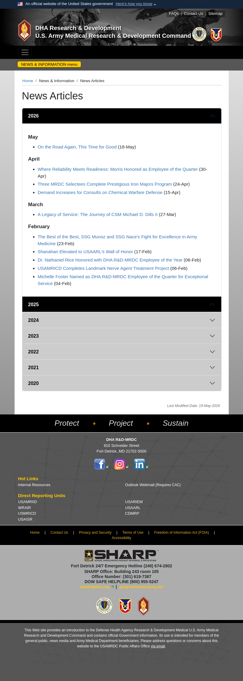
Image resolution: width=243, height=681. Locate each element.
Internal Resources (34, 485)
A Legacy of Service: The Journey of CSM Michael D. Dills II (98, 214)
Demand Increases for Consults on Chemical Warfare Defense (100, 192)
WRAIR (24, 507)
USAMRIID (27, 502)
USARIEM (134, 502)
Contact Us (193, 13)
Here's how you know (134, 3)
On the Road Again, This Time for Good (77, 146)
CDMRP (132, 513)
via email (158, 646)
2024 (33, 320)
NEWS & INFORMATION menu (49, 64)
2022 (33, 351)
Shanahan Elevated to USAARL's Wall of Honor (85, 251)
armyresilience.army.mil (141, 587)
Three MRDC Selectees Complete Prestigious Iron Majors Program (105, 184)
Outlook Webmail (153, 485)
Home (27, 81)
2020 (33, 383)
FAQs (174, 13)
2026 (33, 115)
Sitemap (215, 13)
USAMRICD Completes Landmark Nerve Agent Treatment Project (103, 268)
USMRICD (27, 513)
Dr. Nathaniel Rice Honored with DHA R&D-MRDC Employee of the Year (110, 259)
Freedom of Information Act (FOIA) (181, 532)
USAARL (133, 507)
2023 (33, 336)
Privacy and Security (95, 532)
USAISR (25, 519)
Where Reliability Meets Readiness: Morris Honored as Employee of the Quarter (118, 169)
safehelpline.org (95, 587)
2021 (33, 367)
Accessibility (121, 538)
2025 (33, 304)
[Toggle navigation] (25, 52)
